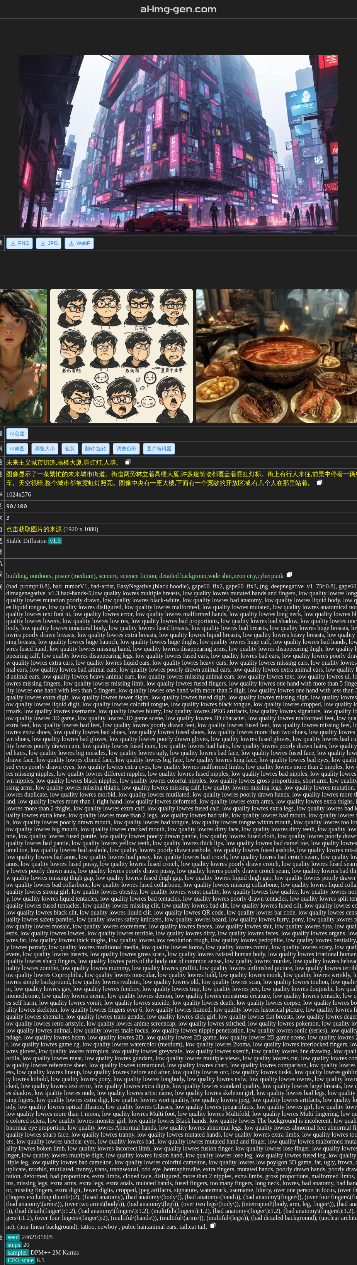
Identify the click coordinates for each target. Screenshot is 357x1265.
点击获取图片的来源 (34, 529)
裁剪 (70, 448)
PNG (19, 243)
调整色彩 (126, 448)
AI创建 (17, 433)
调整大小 (45, 448)
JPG (48, 243)
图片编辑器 (159, 448)
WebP (79, 243)
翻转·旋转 (96, 448)
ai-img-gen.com (178, 9)
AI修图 (17, 448)
